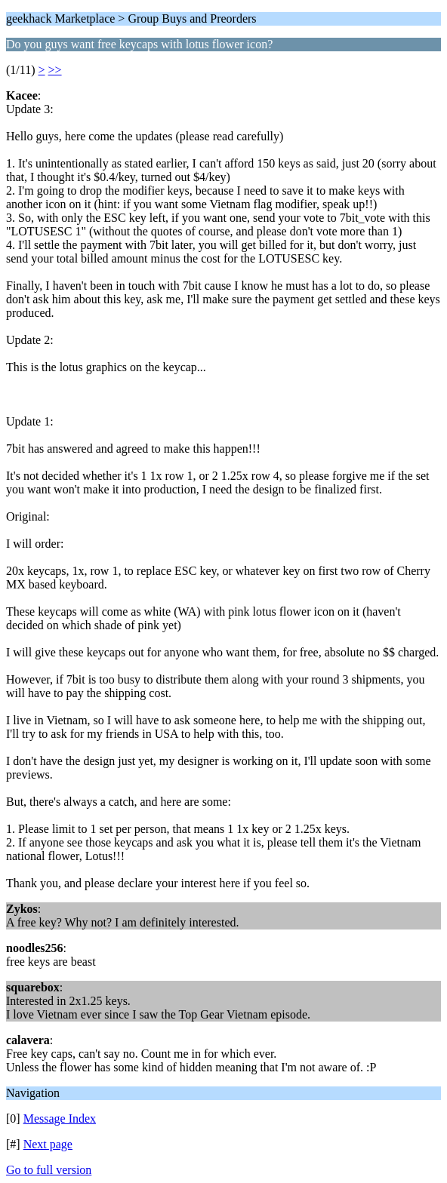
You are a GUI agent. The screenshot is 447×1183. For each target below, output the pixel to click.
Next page (47, 1144)
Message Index (59, 1118)
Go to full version (48, 1169)
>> (55, 69)
